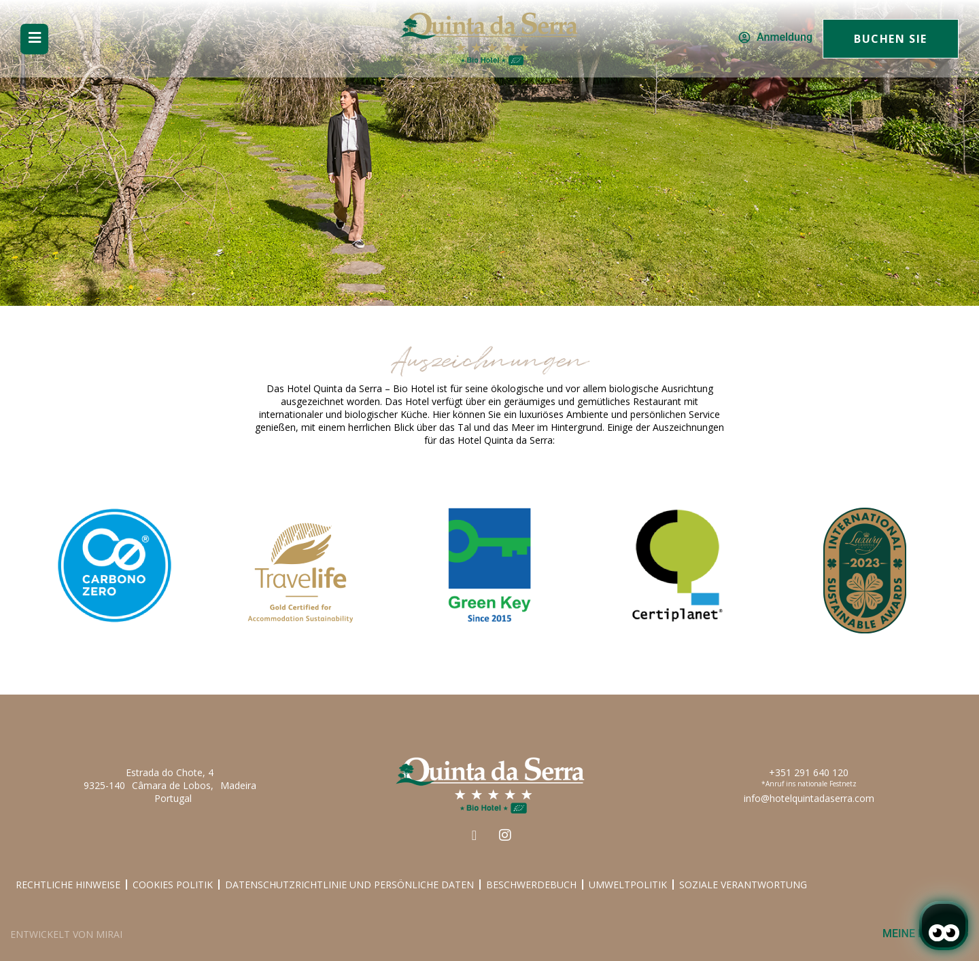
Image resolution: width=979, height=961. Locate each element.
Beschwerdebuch (531, 884)
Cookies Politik (173, 884)
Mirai (109, 934)
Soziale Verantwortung (743, 884)
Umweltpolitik (628, 884)
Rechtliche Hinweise (68, 884)
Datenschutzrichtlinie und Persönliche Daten (349, 884)
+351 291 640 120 (808, 772)
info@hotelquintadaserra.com (809, 798)
